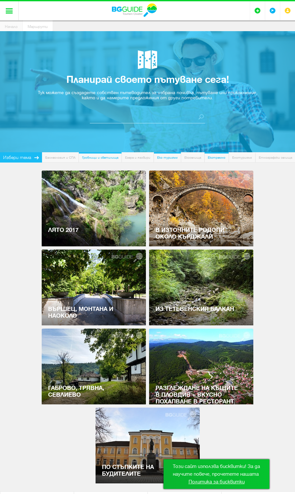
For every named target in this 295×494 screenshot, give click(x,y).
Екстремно (216, 157)
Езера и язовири (137, 157)
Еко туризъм (167, 157)
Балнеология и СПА (60, 157)
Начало (11, 26)
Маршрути (38, 26)
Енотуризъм (242, 157)
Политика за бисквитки (217, 482)
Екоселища (192, 157)
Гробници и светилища (100, 157)
